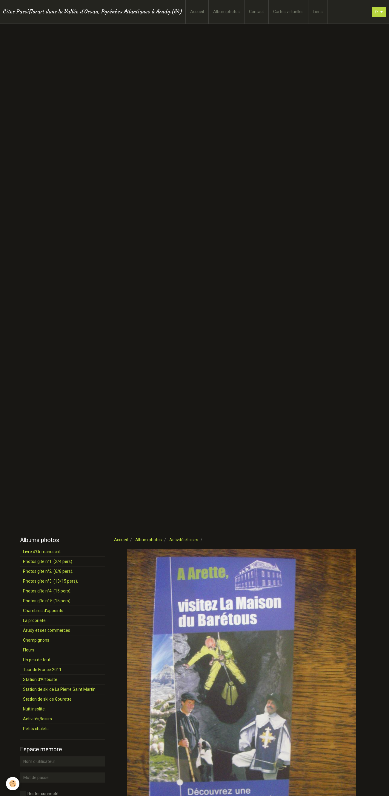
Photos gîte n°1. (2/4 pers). (48, 561)
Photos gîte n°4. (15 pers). (47, 591)
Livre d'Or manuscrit (42, 551)
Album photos (226, 11)
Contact (256, 11)
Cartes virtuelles (288, 11)
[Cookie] (12, 783)
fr (376, 12)
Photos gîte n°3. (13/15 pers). (50, 581)
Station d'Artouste (40, 679)
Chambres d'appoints (43, 610)
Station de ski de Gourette (47, 699)
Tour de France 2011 (42, 669)
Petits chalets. (36, 728)
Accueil (197, 11)
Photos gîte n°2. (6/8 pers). (48, 571)
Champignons (36, 640)
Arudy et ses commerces (46, 630)
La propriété (34, 620)
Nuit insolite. (34, 709)
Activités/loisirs (183, 539)
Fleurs (28, 650)
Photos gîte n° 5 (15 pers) (46, 600)
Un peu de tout (36, 659)
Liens (318, 11)
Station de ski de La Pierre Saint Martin (59, 689)
